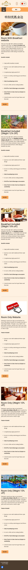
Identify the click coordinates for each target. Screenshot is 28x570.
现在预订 (5, 104)
